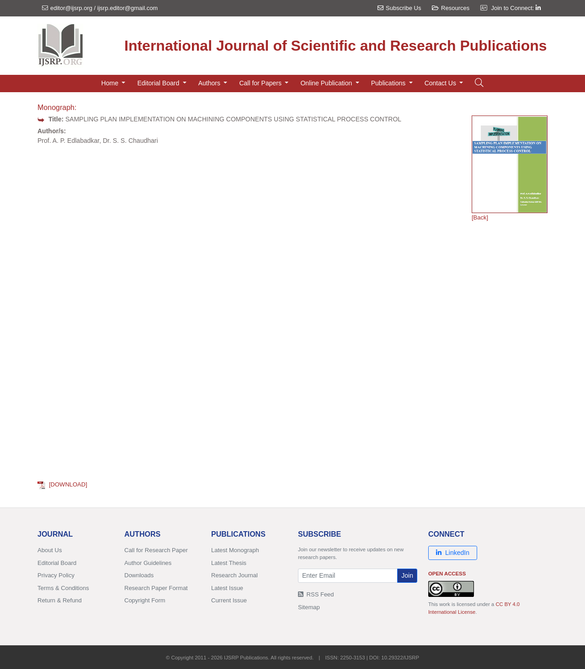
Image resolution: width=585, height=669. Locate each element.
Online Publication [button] (327, 83)
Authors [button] (210, 83)
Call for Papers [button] (261, 83)
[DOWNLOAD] (62, 484)
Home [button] (110, 83)
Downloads (139, 575)
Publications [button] (389, 83)
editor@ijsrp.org (71, 8)
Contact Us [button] (441, 83)
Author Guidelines (147, 562)
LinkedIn (452, 552)
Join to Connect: (516, 8)
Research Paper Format (156, 588)
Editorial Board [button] (159, 83)
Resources (450, 8)
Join (407, 575)
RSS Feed (316, 594)
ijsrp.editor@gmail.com (127, 8)
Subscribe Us (399, 8)
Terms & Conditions (63, 588)
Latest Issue (227, 588)
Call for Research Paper (156, 550)
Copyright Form (144, 600)
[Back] (480, 217)
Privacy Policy (55, 575)
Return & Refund (59, 600)
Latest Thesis (228, 562)
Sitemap (309, 607)
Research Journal (234, 575)
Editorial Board (56, 562)
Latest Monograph (235, 550)
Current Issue (229, 600)
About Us (49, 550)
